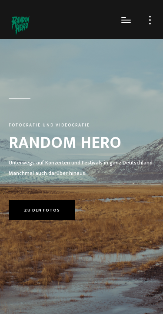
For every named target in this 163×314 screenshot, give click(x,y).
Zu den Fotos (42, 210)
